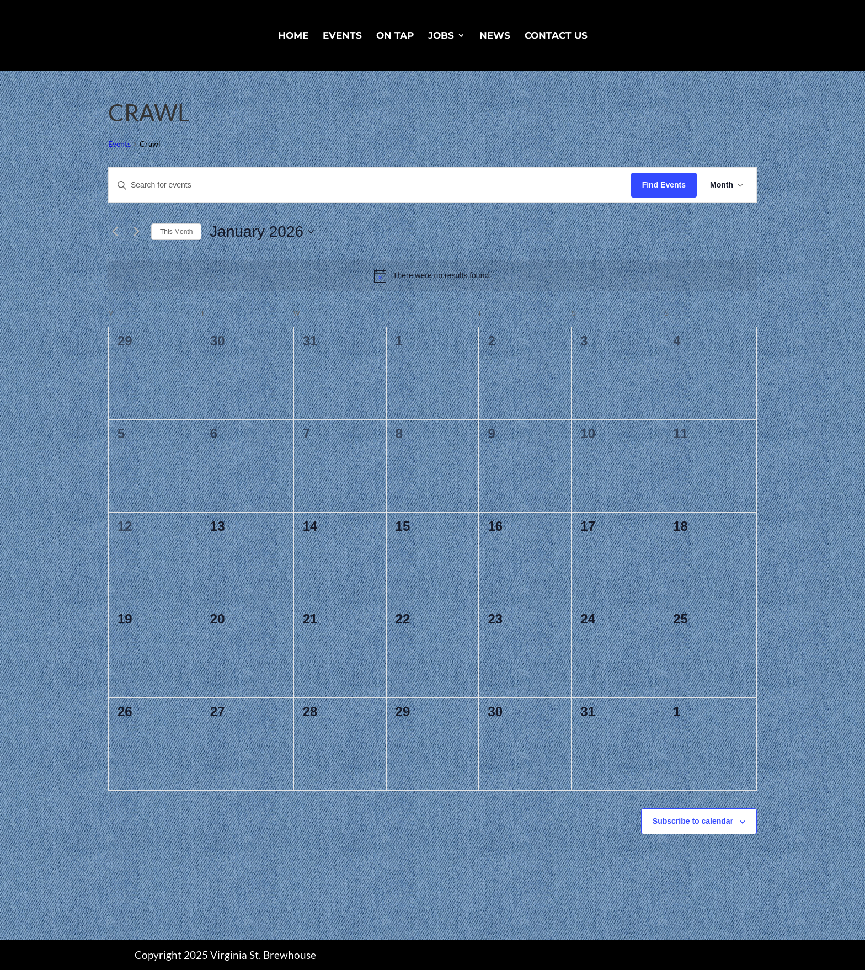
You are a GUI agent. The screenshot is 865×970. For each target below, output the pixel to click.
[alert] (432, 275)
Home (293, 36)
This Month (176, 232)
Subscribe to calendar (693, 821)
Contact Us (556, 36)
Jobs (441, 36)
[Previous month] (114, 231)
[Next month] (136, 231)
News (494, 36)
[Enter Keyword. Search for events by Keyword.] (370, 185)
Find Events (664, 184)
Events (342, 36)
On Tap (395, 36)
